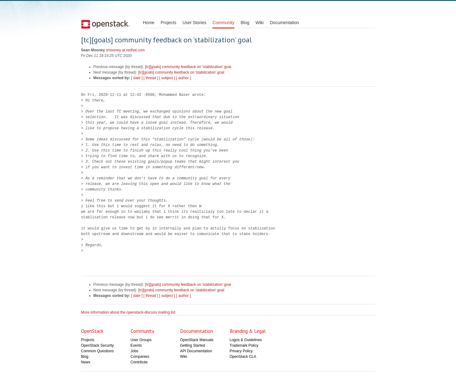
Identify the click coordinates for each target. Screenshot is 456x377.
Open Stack (105, 24)
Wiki (259, 22)
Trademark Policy (244, 345)
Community (223, 22)
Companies (140, 356)
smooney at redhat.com (125, 50)
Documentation (284, 22)
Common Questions (97, 351)
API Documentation (196, 351)
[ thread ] (151, 78)
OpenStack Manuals (197, 340)
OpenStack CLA (243, 356)
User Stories (194, 22)
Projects (168, 22)
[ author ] (183, 78)
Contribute (139, 362)
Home (148, 22)
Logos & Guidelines (246, 340)
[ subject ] (167, 78)
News (85, 362)
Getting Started (192, 345)
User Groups (141, 340)
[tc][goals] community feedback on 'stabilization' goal (188, 67)
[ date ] (137, 78)
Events (136, 345)
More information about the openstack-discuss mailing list (128, 312)
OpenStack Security (97, 345)
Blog (245, 22)
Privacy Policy (241, 351)
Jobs (134, 351)
